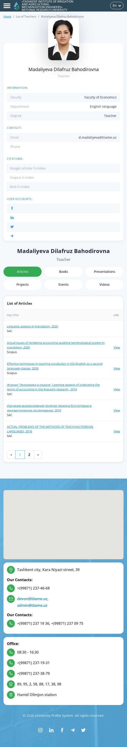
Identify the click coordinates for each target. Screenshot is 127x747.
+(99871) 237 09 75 (67, 623)
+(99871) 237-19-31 (33, 662)
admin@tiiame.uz (32, 605)
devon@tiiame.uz (32, 598)
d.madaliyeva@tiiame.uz (98, 137)
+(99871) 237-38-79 (33, 673)
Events (64, 284)
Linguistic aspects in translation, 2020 (32, 326)
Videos (104, 284)
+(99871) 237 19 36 (33, 623)
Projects (22, 284)
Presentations (104, 271)
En (117, 5)
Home (7, 16)
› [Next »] (38, 454)
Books (63, 271)
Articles (22, 271)
